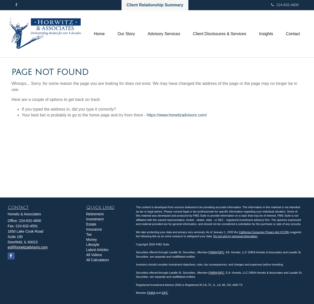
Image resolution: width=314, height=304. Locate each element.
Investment (95, 219)
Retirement (95, 214)
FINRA (213, 252)
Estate (91, 224)
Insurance (94, 229)
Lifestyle (92, 245)
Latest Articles (97, 250)
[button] (126, 34)
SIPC (221, 252)
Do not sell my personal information (235, 236)
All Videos (94, 255)
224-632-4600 (285, 5)
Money (91, 239)
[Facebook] (16, 4)
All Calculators (97, 260)
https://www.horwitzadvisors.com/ (177, 115)
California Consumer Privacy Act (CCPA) (264, 232)
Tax (89, 234)
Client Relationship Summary (155, 5)
